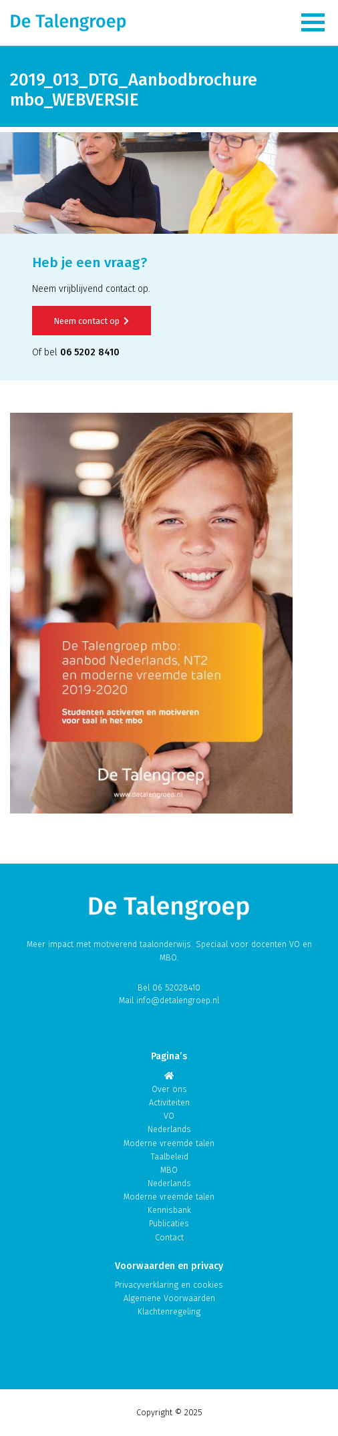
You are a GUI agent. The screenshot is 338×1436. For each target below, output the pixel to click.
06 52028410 (176, 987)
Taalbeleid (169, 1156)
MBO (169, 1170)
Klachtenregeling (169, 1311)
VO (169, 1116)
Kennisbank (169, 1210)
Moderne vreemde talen (169, 1143)
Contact (169, 1237)
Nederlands (169, 1129)
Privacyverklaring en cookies (169, 1285)
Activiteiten (169, 1102)
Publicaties (169, 1223)
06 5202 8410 (90, 352)
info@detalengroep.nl (177, 1000)
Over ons (169, 1089)
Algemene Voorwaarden (169, 1298)
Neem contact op (91, 321)
